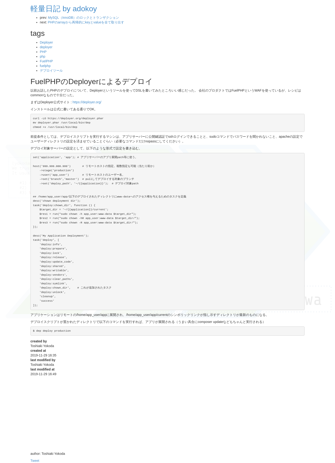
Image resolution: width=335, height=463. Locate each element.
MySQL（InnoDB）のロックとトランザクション (83, 17)
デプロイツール (51, 70)
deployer (46, 47)
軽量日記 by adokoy (63, 8)
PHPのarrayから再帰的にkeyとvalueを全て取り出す (86, 22)
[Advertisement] (167, 416)
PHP (43, 52)
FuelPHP (46, 61)
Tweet (34, 461)
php (42, 56)
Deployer (46, 42)
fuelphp (45, 66)
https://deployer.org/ (87, 102)
